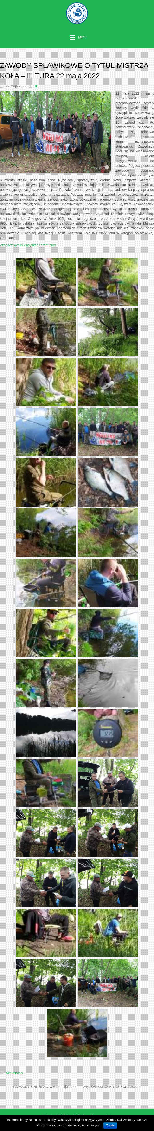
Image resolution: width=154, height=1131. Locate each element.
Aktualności (14, 1073)
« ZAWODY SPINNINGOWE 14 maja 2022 (44, 1087)
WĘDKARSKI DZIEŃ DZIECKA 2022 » (112, 1087)
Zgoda (110, 1125)
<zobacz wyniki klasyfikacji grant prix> (28, 245)
